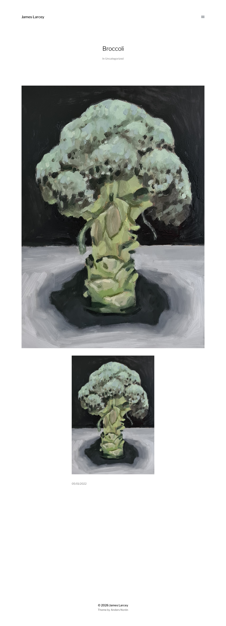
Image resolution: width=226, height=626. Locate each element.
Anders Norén (119, 609)
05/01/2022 (79, 483)
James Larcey (33, 17)
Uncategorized (114, 58)
